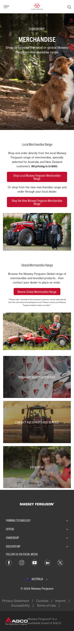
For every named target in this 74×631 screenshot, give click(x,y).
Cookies (42, 601)
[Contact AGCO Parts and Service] (37, 422)
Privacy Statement (15, 601)
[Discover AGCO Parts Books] (37, 377)
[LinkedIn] (47, 562)
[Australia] (37, 578)
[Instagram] (22, 562)
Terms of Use (46, 605)
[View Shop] (37, 467)
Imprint (60, 601)
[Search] (69, 6)
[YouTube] (34, 562)
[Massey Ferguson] (37, 6)
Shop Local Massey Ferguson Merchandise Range (37, 177)
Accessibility (20, 605)
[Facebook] (9, 562)
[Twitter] (60, 562)
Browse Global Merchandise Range (37, 292)
